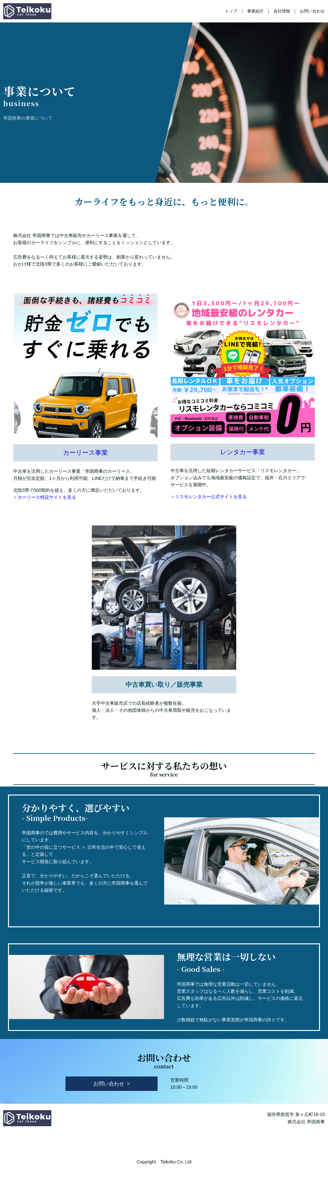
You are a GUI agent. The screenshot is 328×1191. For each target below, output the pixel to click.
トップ (231, 11)
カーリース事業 (85, 452)
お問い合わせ (312, 11)
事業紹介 (255, 11)
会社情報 (281, 11)
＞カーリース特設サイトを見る (44, 497)
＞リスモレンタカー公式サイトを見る (208, 496)
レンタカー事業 (242, 451)
